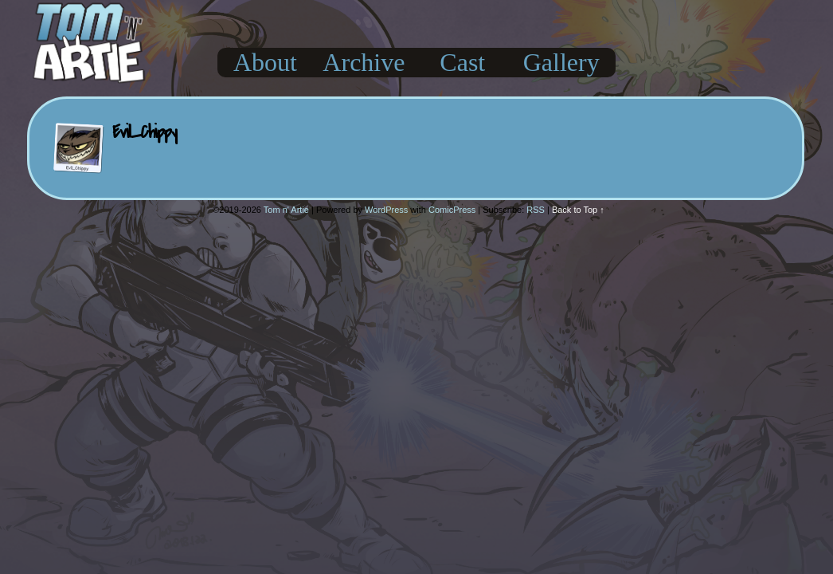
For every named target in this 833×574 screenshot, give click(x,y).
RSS (535, 209)
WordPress (386, 209)
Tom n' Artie (286, 209)
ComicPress (451, 209)
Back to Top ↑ (578, 209)
